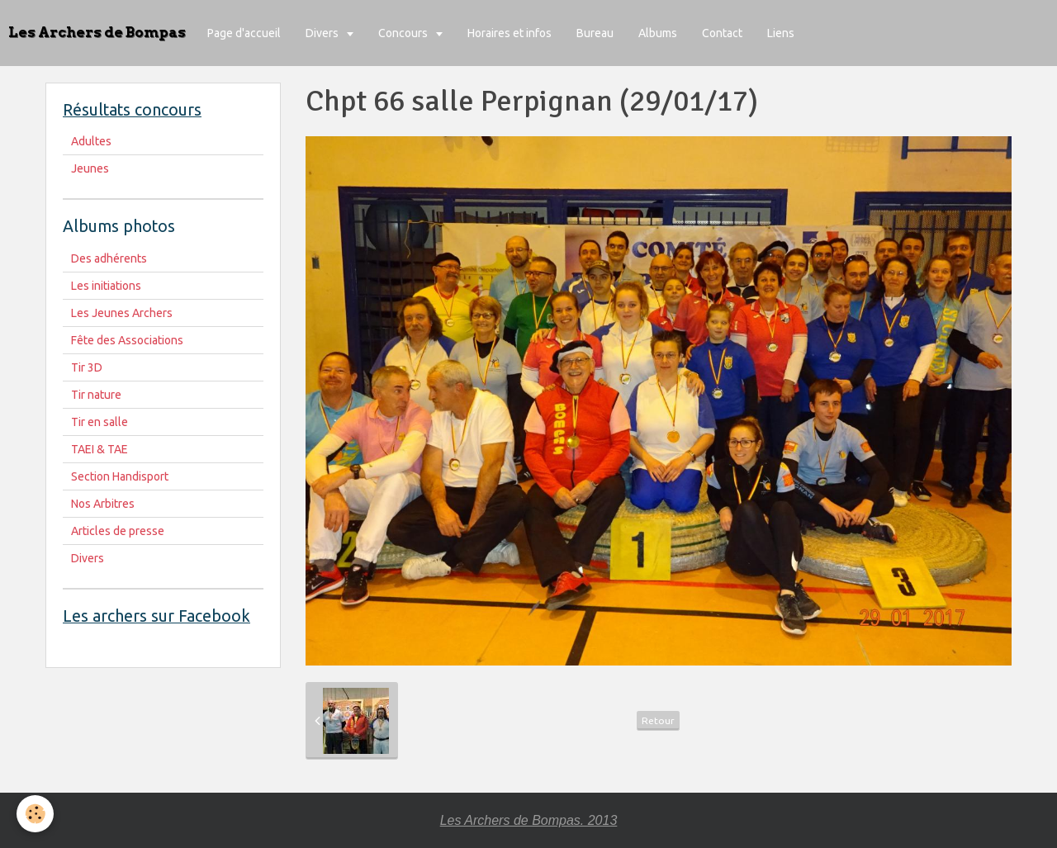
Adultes (91, 141)
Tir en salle (99, 422)
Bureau (595, 33)
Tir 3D (86, 367)
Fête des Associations (127, 340)
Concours (404, 33)
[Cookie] (35, 813)
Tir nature (96, 394)
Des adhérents (109, 258)
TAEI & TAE (99, 449)
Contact (722, 33)
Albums (657, 33)
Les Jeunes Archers (122, 313)
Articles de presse (117, 531)
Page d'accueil (244, 33)
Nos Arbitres (103, 503)
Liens (780, 33)
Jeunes (90, 168)
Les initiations (106, 285)
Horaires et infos (509, 33)
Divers (323, 33)
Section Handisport (119, 476)
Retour (658, 720)
